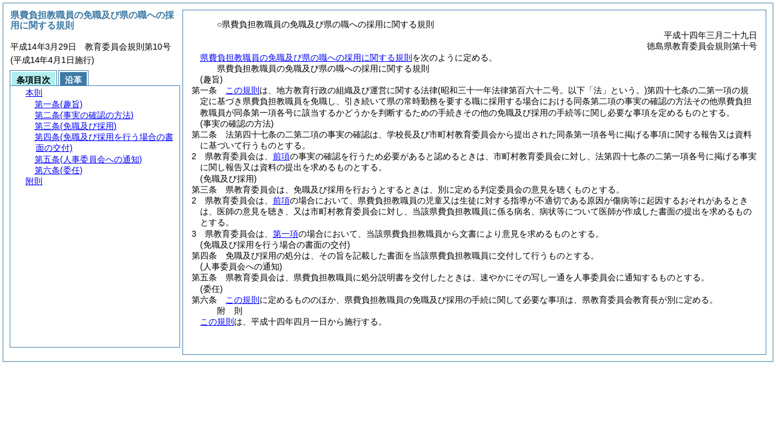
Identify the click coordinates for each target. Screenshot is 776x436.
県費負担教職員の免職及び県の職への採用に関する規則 (306, 57)
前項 (281, 156)
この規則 (242, 90)
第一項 (285, 234)
